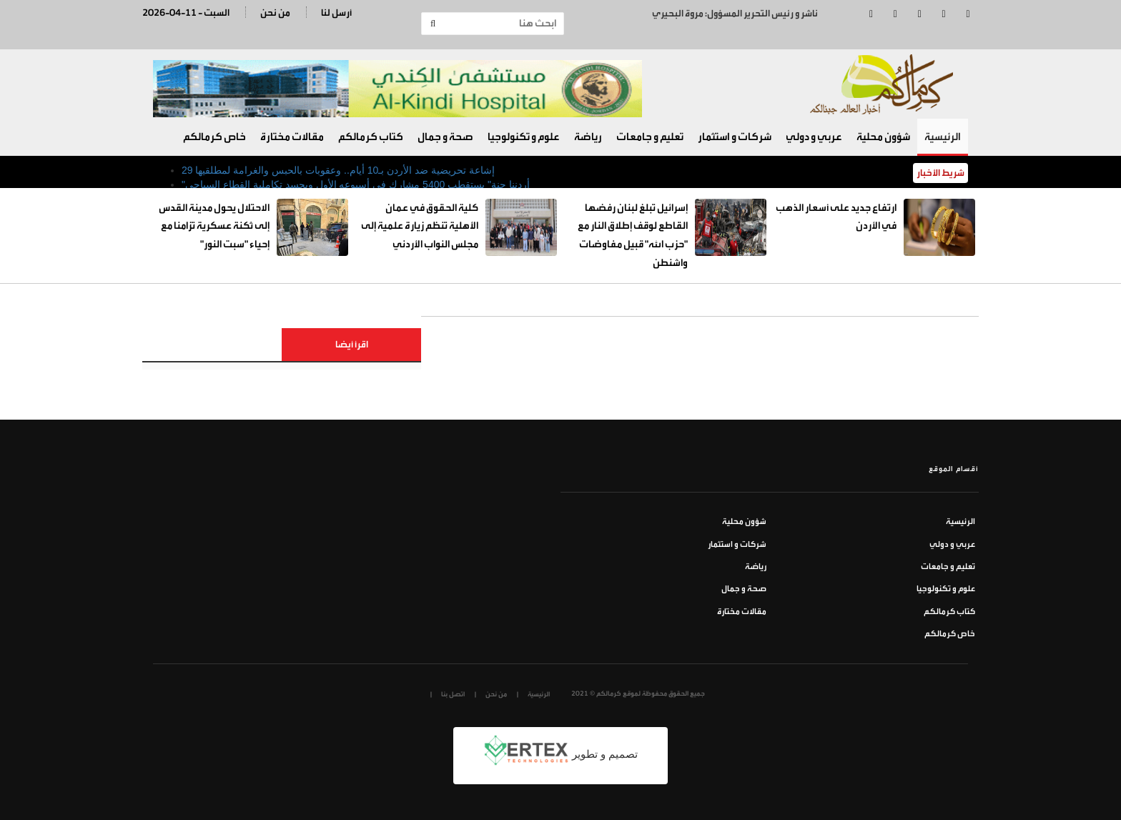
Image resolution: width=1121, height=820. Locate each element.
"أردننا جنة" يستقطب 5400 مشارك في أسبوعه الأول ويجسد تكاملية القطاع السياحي (356, 184)
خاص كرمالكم (214, 137)
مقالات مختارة (292, 137)
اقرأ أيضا (351, 344)
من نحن (275, 12)
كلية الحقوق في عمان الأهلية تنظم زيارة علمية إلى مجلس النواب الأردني (419, 226)
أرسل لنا (336, 12)
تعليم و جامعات (649, 137)
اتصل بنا (453, 694)
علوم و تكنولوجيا (524, 137)
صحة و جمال (445, 137)
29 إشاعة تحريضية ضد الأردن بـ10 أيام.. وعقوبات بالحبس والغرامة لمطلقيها (338, 170)
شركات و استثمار (734, 137)
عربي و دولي (814, 137)
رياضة (588, 137)
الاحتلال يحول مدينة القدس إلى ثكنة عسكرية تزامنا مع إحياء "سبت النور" (214, 226)
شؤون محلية (883, 137)
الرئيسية (942, 137)
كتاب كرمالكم (370, 137)
